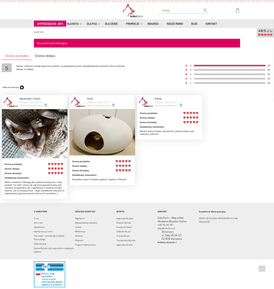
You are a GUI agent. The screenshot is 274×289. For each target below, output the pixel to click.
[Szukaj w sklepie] (184, 10)
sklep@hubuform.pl (166, 228)
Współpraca (39, 227)
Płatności (79, 240)
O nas (36, 218)
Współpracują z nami (43, 231)
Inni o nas (38, 222)
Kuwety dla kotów (124, 227)
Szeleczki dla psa (123, 231)
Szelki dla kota (40, 243)
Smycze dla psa (123, 235)
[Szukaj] (203, 11)
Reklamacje (80, 231)
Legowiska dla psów (124, 218)
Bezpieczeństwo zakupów (86, 222)
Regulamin (80, 218)
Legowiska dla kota (124, 244)
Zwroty (78, 227)
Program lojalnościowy (85, 244)
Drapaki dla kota (123, 222)
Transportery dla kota (125, 240)
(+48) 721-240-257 (165, 224)
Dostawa (79, 235)
